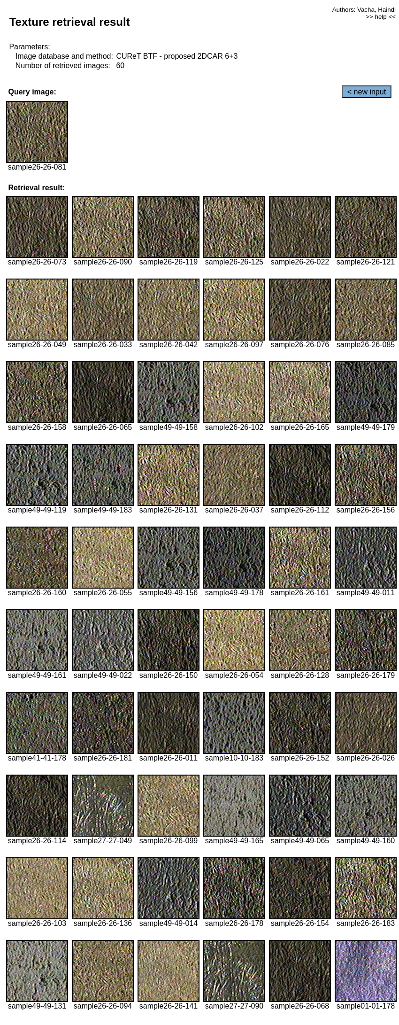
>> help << (381, 16)
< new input (366, 92)
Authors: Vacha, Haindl (364, 9)
